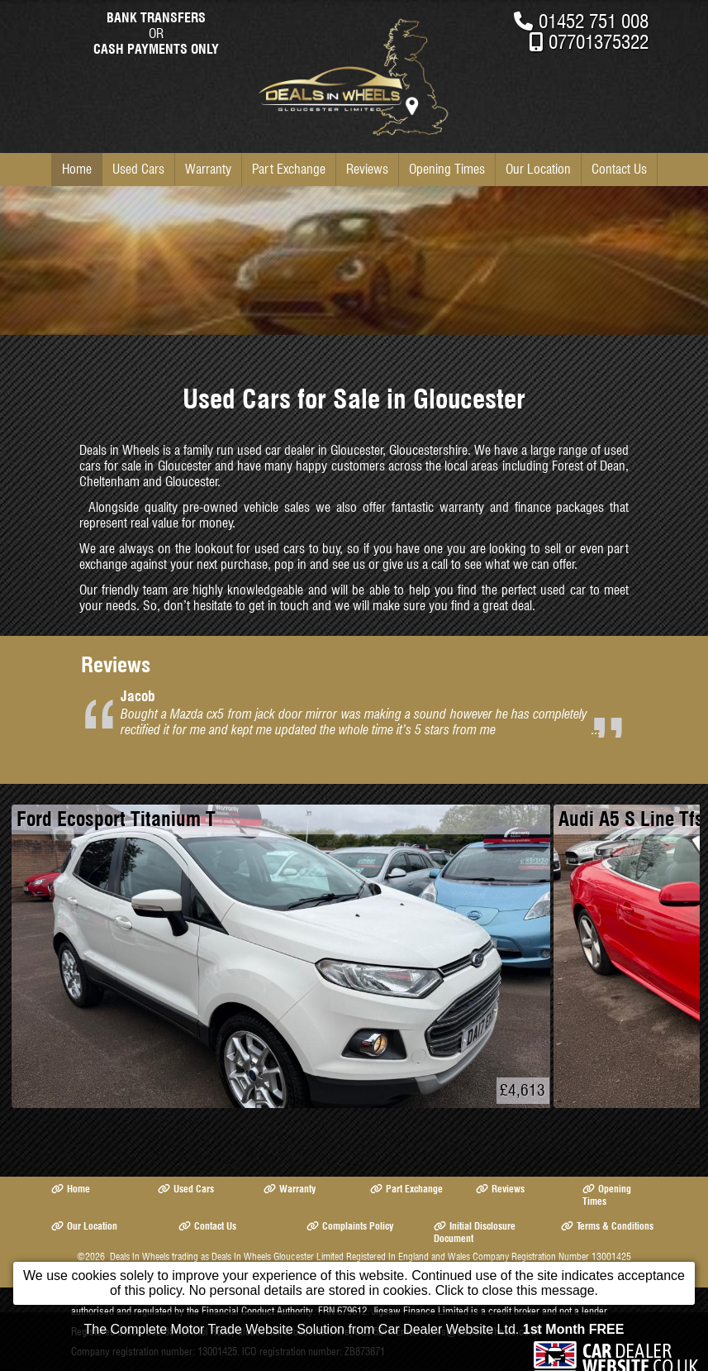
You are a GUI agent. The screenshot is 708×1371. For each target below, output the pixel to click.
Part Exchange (288, 169)
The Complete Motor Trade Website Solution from (354, 1337)
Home (77, 169)
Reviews (367, 169)
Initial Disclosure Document (475, 1232)
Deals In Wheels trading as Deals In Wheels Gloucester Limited (227, 1256)
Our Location (538, 169)
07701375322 (599, 42)
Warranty (208, 169)
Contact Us (619, 169)
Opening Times (447, 169)
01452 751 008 (594, 21)
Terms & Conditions (607, 1226)
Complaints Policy (349, 1226)
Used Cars (138, 169)
